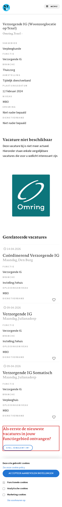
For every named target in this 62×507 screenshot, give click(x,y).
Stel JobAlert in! (17, 447)
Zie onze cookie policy (14, 467)
